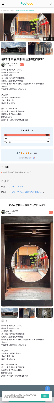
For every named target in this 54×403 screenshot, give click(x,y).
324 (35, 153)
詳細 (22, 397)
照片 (47, 39)
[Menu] (3, 4)
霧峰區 (12, 10)
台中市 (7, 10)
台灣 (2, 10)
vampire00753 (12, 63)
